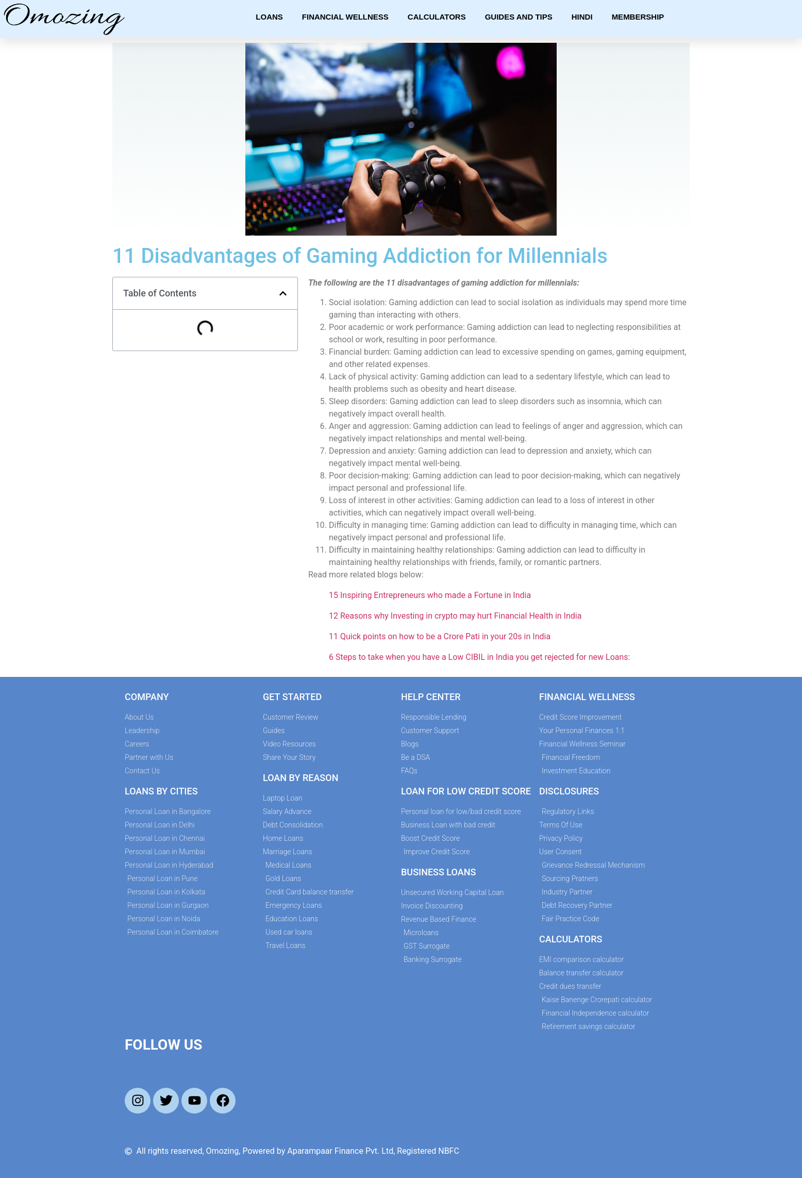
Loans (269, 16)
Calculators (437, 16)
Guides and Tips (519, 16)
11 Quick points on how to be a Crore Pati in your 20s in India (439, 636)
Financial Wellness (345, 16)
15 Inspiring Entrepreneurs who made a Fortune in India (430, 595)
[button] (283, 293)
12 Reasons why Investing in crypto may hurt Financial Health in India (455, 616)
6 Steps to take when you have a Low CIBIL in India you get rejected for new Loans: (479, 657)
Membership (638, 16)
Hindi (582, 16)
